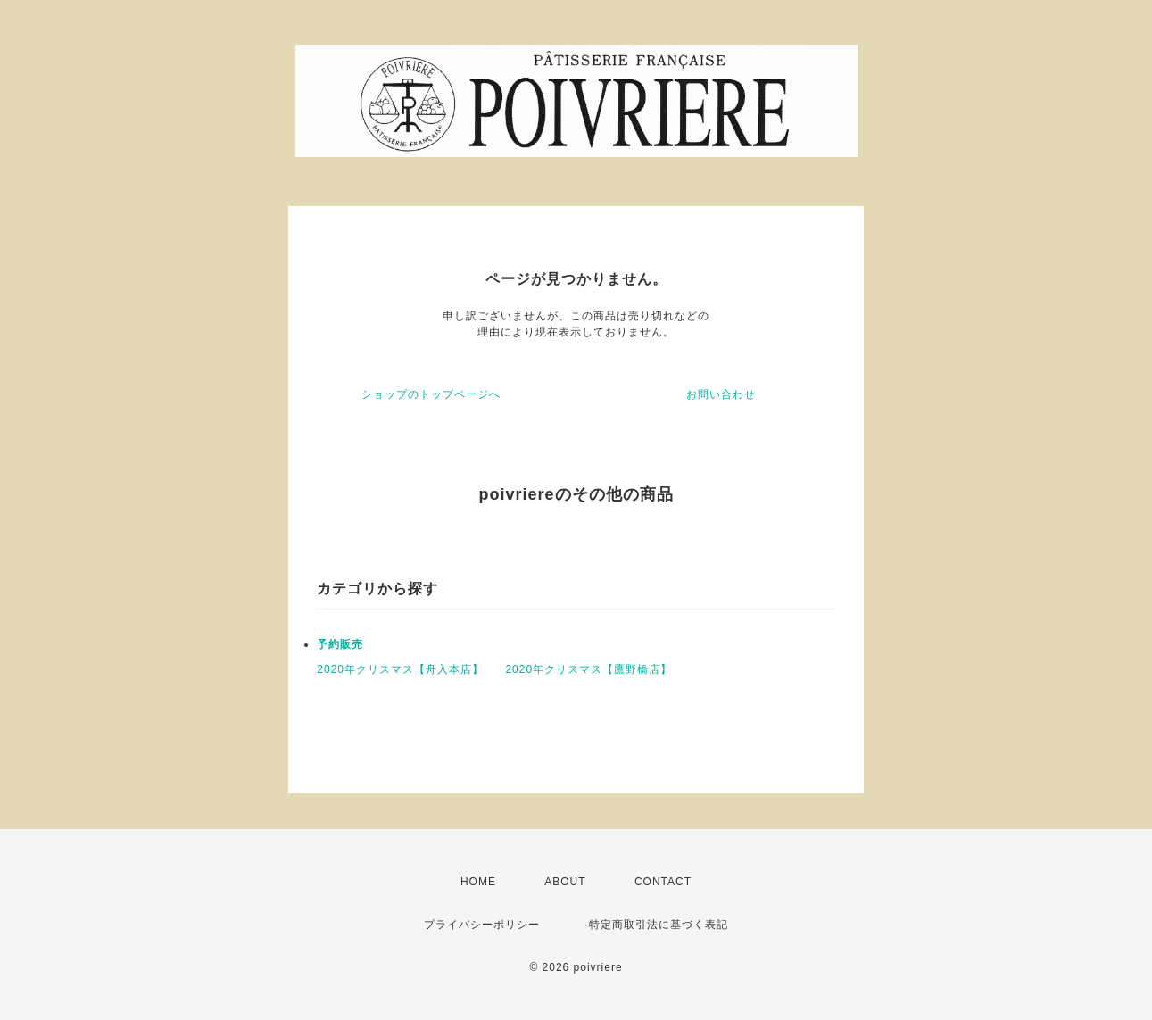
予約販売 (340, 644)
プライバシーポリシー (482, 924)
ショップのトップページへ (431, 394)
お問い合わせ (721, 394)
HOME (478, 881)
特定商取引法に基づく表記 (658, 924)
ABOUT (564, 881)
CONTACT (663, 881)
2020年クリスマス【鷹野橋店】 (588, 669)
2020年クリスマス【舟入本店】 (400, 669)
